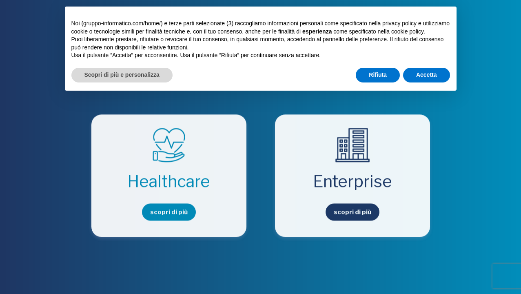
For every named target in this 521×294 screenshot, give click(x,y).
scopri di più (169, 212)
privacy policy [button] (399, 23)
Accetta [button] (426, 74)
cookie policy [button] (407, 31)
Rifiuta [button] (378, 74)
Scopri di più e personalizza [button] (122, 74)
